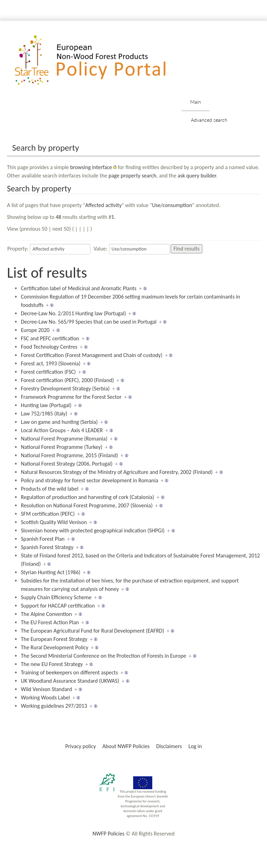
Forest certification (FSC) (48, 371)
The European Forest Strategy (54, 639)
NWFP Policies (108, 833)
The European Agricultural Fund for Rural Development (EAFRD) (92, 630)
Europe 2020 (35, 330)
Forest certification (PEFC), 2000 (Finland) (67, 380)
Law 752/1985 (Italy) (44, 413)
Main (195, 102)
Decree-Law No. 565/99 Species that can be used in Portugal (88, 321)
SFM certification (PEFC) (48, 513)
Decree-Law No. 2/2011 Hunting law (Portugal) (73, 313)
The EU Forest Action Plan (50, 622)
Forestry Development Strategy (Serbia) (65, 388)
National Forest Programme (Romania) (64, 438)
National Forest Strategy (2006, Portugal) (67, 463)
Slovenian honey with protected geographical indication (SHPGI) (92, 530)
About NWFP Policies (126, 746)
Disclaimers (169, 746)
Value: (100, 248)
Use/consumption (172, 205)
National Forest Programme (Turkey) (61, 447)
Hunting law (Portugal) (46, 405)
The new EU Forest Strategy (52, 664)
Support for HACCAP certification (58, 605)
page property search (132, 175)
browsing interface (91, 167)
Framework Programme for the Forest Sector (71, 397)
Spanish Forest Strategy (47, 547)
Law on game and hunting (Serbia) (59, 422)
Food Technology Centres (49, 346)
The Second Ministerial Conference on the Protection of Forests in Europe (103, 655)
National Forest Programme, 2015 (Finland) (69, 455)
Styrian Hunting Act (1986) (50, 572)
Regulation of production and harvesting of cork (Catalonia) (87, 497)
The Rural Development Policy (54, 647)
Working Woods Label (45, 697)
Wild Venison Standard (46, 689)
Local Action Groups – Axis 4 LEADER (62, 430)
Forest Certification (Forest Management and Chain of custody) (91, 355)
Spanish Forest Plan (43, 539)
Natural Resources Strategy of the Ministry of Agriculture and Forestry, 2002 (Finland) (117, 472)
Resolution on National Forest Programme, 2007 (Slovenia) (87, 505)
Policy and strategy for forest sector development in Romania (89, 480)
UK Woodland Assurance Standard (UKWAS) (70, 680)
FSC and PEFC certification (50, 338)
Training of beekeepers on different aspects (69, 672)
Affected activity (103, 205)
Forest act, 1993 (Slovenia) (50, 363)
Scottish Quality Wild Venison (54, 522)
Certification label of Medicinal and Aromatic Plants (79, 288)
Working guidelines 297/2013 (54, 706)
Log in (195, 746)
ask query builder (197, 175)
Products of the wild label (49, 488)
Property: (18, 248)
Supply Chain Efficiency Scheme (56, 597)
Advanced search (209, 120)
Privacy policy (80, 746)
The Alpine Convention (46, 614)
